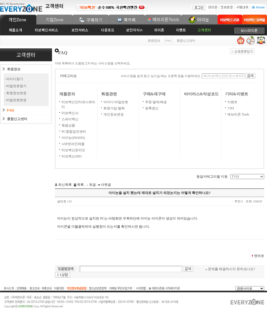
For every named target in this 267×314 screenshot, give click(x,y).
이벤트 (232, 102)
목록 (80, 185)
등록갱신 (152, 108)
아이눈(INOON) (73, 138)
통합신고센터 (186, 40)
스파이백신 (70, 119)
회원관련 (109, 94)
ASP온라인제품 (73, 144)
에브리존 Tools (238, 114)
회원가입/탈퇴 (114, 108)
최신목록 (64, 185)
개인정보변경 (113, 114)
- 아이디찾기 (13, 79)
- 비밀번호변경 (15, 100)
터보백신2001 (72, 156)
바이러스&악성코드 (201, 94)
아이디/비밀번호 (115, 102)
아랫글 (105, 185)
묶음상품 (68, 125)
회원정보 (154, 40)
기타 (230, 108)
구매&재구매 (154, 94)
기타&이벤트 (236, 94)
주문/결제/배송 (156, 102)
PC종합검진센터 (74, 132)
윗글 (92, 185)
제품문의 (67, 94)
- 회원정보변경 (15, 93)
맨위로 (257, 256)
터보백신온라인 (73, 150)
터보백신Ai (70, 113)
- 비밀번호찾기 (15, 86)
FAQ (10, 110)
